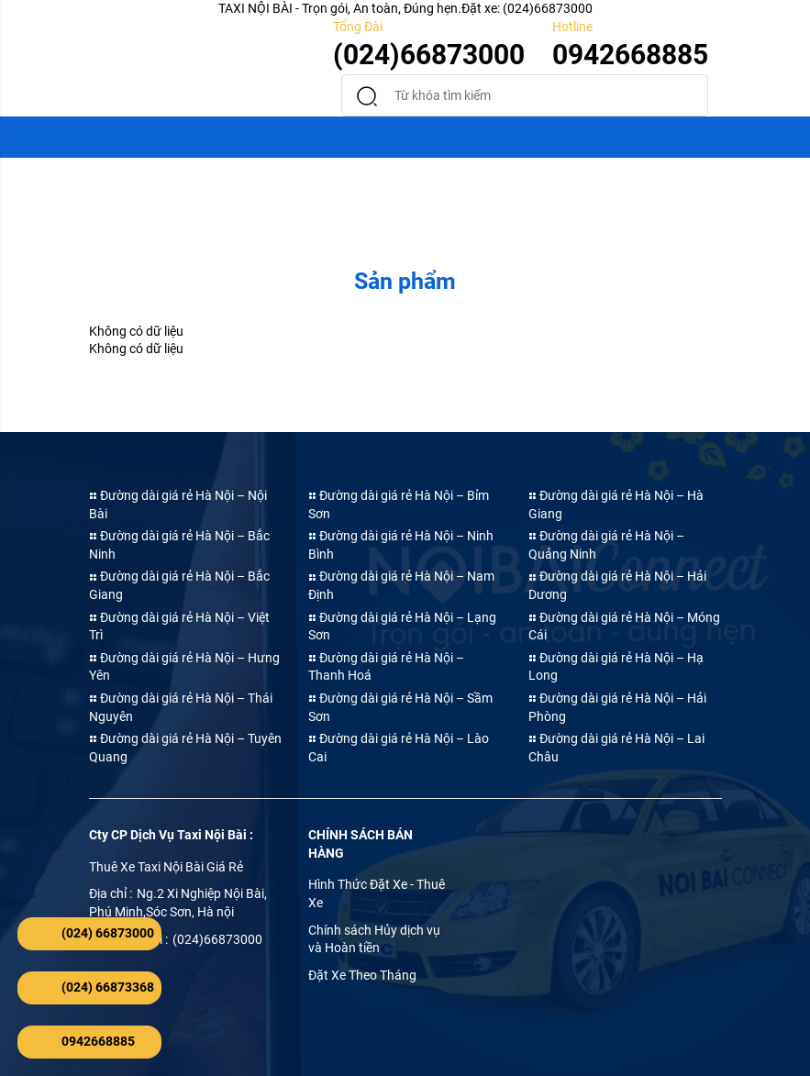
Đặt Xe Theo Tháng (362, 975)
